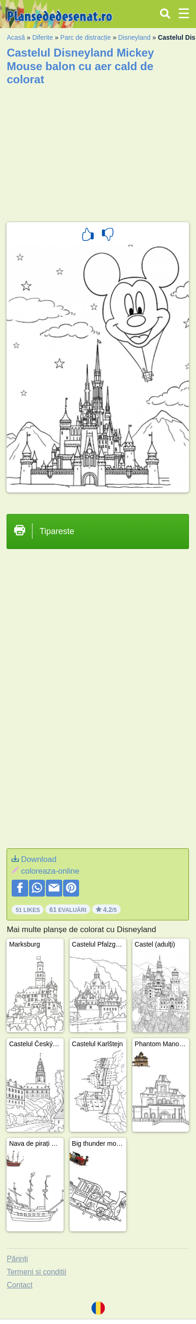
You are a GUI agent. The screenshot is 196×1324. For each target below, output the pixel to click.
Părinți (17, 1259)
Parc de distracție (85, 37)
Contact (19, 1285)
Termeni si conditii (36, 1272)
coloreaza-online (50, 871)
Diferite (42, 37)
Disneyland (134, 37)
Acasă (16, 37)
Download (39, 859)
